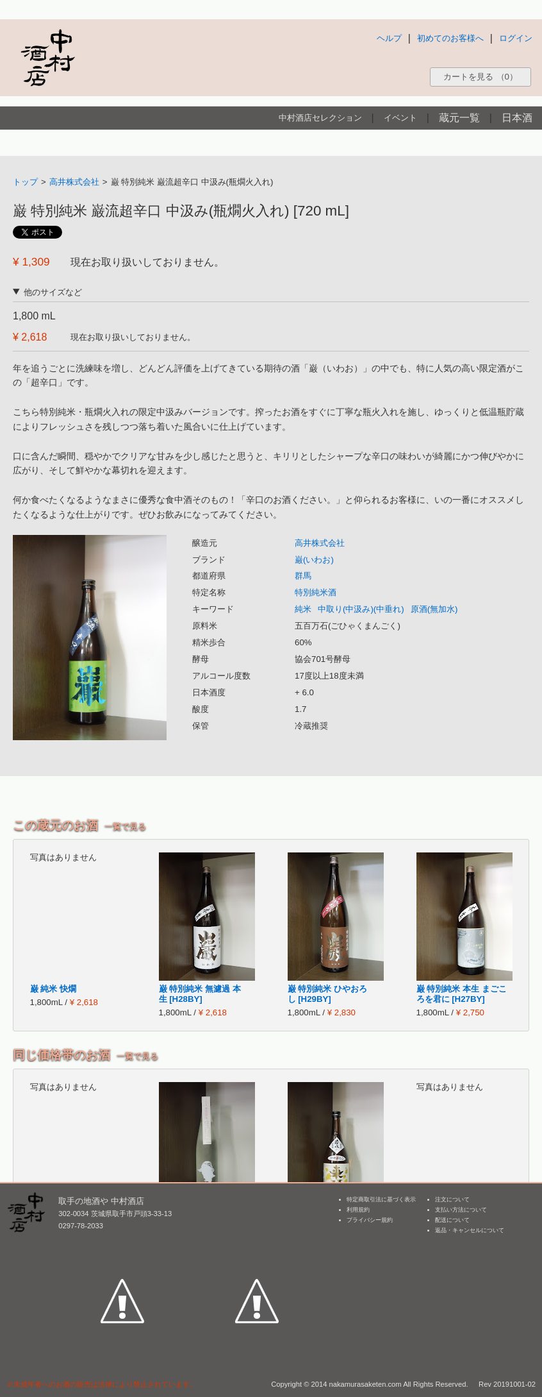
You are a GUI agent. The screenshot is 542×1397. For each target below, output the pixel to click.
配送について (452, 1220)
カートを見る (480, 76)
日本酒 (517, 117)
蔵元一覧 (459, 117)
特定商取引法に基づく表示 (381, 1199)
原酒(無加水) (434, 609)
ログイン (515, 38)
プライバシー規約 (370, 1220)
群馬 (303, 575)
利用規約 (358, 1209)
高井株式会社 (74, 182)
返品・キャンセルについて (469, 1230)
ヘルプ (389, 38)
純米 (303, 609)
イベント (400, 118)
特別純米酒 (315, 592)
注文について (452, 1199)
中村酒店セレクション (320, 118)
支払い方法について (461, 1209)
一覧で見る (125, 826)
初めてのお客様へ (450, 38)
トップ (25, 182)
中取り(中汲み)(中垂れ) (361, 609)
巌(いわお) (314, 559)
